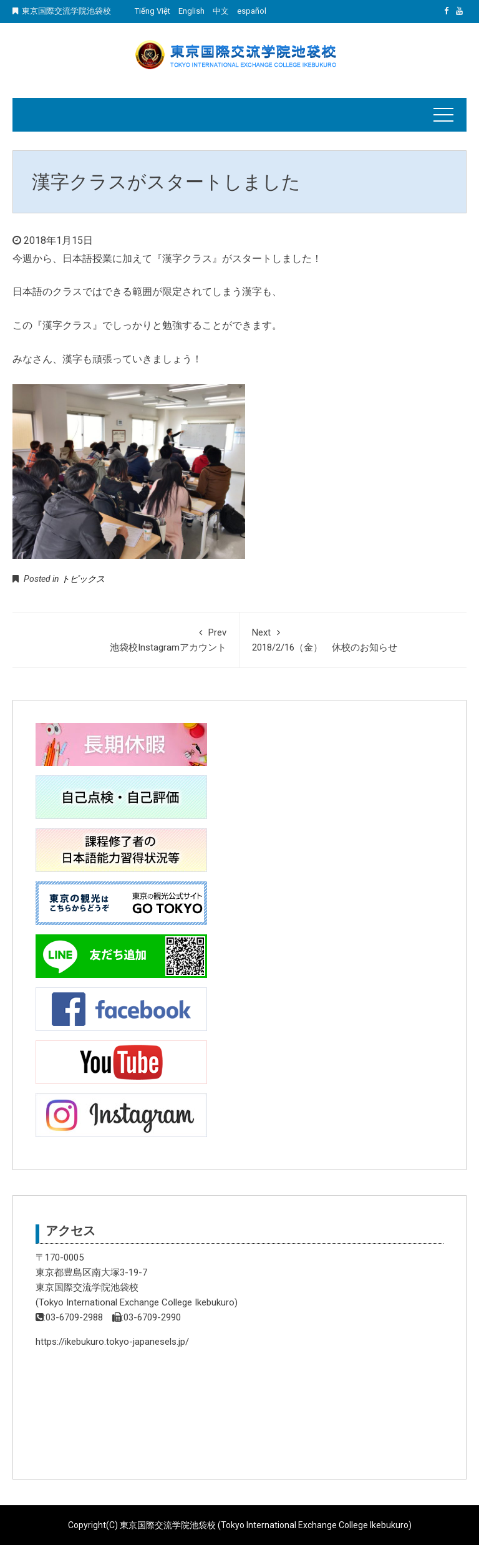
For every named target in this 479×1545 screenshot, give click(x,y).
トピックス (83, 579)
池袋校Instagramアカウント (125, 639)
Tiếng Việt (152, 11)
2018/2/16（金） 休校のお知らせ (353, 639)
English (191, 11)
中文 (221, 11)
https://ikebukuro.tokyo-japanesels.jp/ (112, 1341)
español (251, 11)
